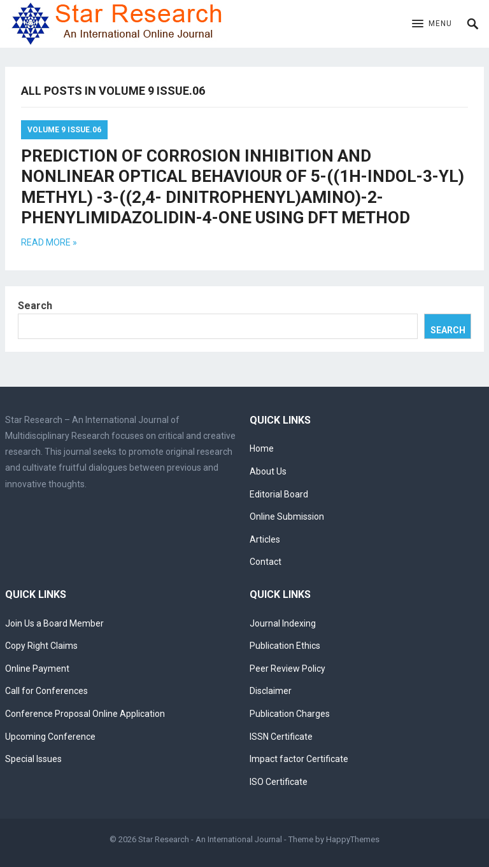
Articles (265, 539)
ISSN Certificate (281, 737)
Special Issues (33, 759)
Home (262, 448)
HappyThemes (352, 839)
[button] (432, 24)
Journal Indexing (283, 623)
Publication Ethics (285, 646)
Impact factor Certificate (299, 759)
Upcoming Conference (50, 737)
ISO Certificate (279, 782)
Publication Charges (290, 714)
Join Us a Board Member (54, 623)
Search (35, 306)
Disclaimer (271, 691)
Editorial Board (279, 494)
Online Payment (37, 668)
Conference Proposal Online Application (85, 714)
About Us (268, 471)
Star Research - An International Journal (210, 839)
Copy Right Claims (41, 646)
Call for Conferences (46, 691)
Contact (265, 562)
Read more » (49, 242)
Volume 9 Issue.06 (64, 129)
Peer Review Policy (287, 668)
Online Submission (287, 516)
